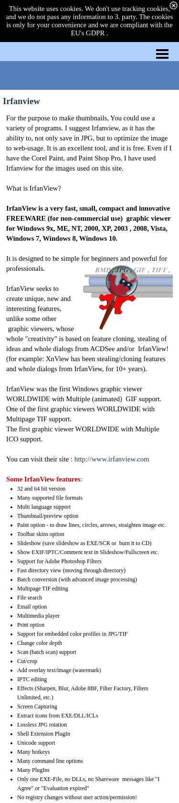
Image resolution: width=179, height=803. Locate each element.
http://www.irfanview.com (111, 459)
